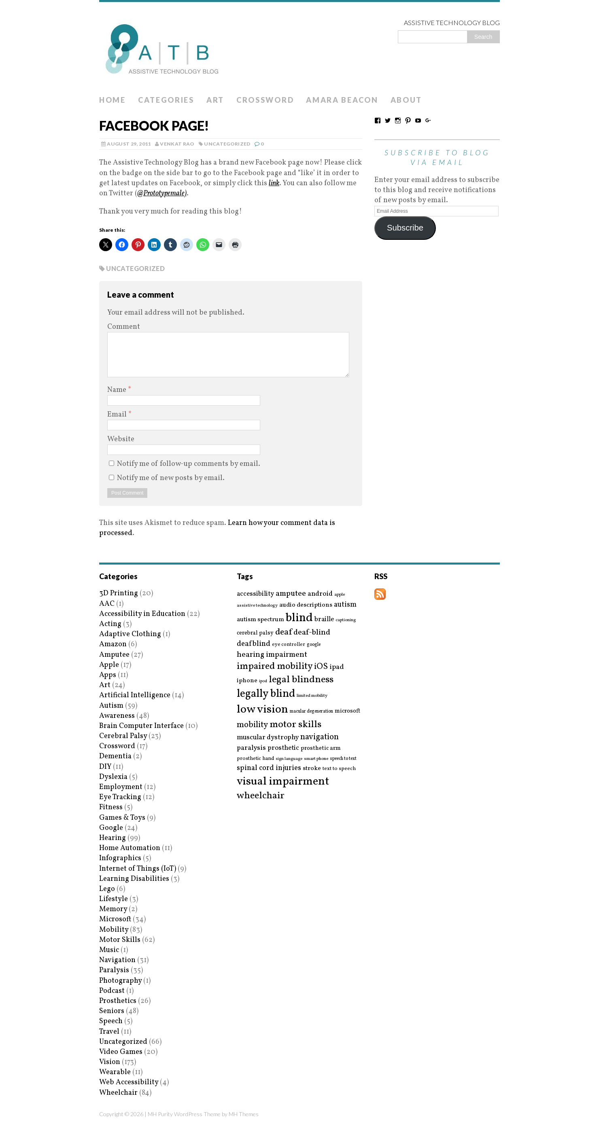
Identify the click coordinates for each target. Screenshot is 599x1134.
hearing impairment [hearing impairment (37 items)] (272, 655)
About (407, 99)
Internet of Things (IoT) (137, 869)
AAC (107, 604)
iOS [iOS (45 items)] (321, 667)
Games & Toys (122, 818)
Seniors (111, 1011)
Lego (107, 889)
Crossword (265, 99)
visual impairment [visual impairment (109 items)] (283, 781)
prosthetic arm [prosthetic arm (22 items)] (321, 749)
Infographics (120, 858)
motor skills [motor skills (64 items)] (295, 724)
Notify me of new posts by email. (171, 478)
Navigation (117, 960)
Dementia (115, 756)
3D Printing (118, 593)
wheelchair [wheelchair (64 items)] (261, 795)
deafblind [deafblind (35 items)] (253, 644)
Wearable (115, 1072)
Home (112, 99)
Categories (166, 99)
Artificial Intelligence (134, 695)
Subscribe (405, 227)
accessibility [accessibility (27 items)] (255, 594)
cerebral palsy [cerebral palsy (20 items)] (255, 633)
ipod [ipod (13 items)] (263, 681)
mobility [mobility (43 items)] (252, 725)
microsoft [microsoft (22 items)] (347, 711)
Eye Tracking (120, 797)
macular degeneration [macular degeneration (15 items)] (311, 711)
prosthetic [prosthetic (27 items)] (283, 748)
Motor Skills (119, 940)
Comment (123, 327)
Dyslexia (113, 777)
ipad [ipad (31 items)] (336, 667)
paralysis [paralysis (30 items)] (251, 748)
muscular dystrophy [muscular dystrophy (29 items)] (268, 738)
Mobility (113, 930)
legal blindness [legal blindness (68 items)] (301, 680)
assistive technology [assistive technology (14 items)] (257, 606)
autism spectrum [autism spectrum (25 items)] (260, 619)
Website (120, 439)
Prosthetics (117, 1001)
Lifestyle (113, 899)
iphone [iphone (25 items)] (247, 680)
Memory (113, 909)
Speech (111, 1021)
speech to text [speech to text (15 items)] (343, 758)
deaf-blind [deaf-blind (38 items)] (311, 632)
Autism (111, 706)
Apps (107, 675)
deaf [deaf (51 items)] (283, 632)
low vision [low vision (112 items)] (262, 710)
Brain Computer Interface (141, 726)
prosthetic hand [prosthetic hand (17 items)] (255, 758)
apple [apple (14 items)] (339, 595)
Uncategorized (227, 144)
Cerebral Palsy (123, 736)
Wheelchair (118, 1093)
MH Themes (244, 1114)
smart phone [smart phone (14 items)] (316, 759)
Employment (120, 787)
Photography (120, 981)
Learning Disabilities (134, 879)
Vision (109, 1062)
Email (117, 415)
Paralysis (114, 970)
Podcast (112, 991)
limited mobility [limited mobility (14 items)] (312, 696)
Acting (110, 624)
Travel (109, 1032)
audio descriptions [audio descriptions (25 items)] (305, 605)
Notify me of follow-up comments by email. (188, 464)
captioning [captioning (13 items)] (346, 620)
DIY (105, 767)
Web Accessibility (128, 1082)
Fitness (111, 807)
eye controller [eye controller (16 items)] (288, 644)
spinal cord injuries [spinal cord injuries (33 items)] (269, 768)
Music (109, 950)
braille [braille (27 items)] (324, 619)
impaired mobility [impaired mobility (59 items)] (274, 666)
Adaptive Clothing (130, 634)
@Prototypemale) (162, 193)
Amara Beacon (342, 99)
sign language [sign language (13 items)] (289, 759)
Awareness (117, 716)
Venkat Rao (177, 144)
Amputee (114, 655)
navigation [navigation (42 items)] (319, 737)
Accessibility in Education (142, 614)
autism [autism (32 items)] (345, 605)
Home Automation (129, 848)
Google (111, 828)
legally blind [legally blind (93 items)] (266, 694)
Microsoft (115, 919)
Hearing (112, 838)
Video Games (120, 1052)
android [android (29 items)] (320, 594)
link (274, 183)
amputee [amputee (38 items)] (291, 593)
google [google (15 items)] (314, 644)
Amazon (113, 644)
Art (215, 99)
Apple (109, 665)
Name (117, 390)
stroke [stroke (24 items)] (312, 768)
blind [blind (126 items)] (299, 618)
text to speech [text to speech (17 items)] (339, 769)
